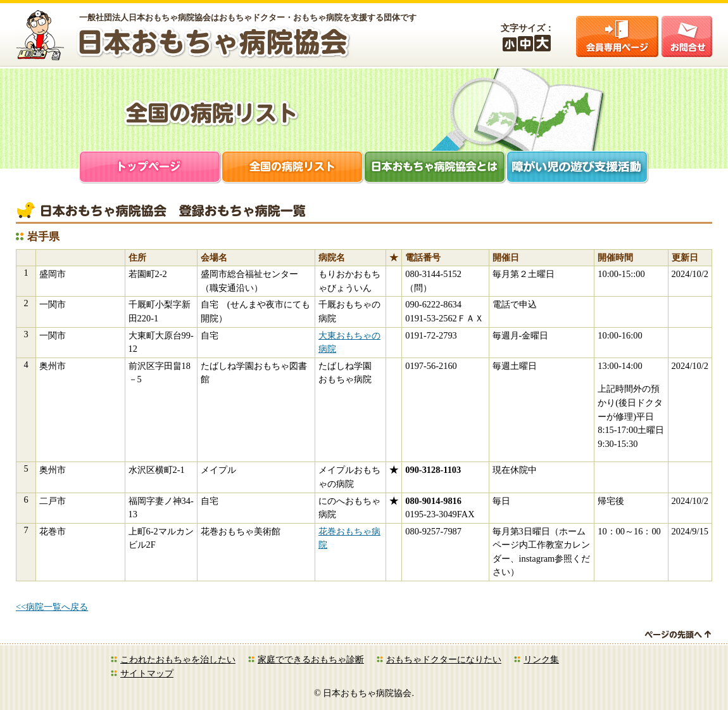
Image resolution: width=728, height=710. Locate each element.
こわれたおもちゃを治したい (177, 659)
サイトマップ (146, 673)
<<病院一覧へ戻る (52, 607)
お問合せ (687, 36)
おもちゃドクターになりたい (443, 659)
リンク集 (541, 659)
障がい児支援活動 (577, 168)
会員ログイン (617, 36)
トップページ (150, 168)
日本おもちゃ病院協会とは (435, 168)
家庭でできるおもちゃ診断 (311, 659)
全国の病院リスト (293, 168)
